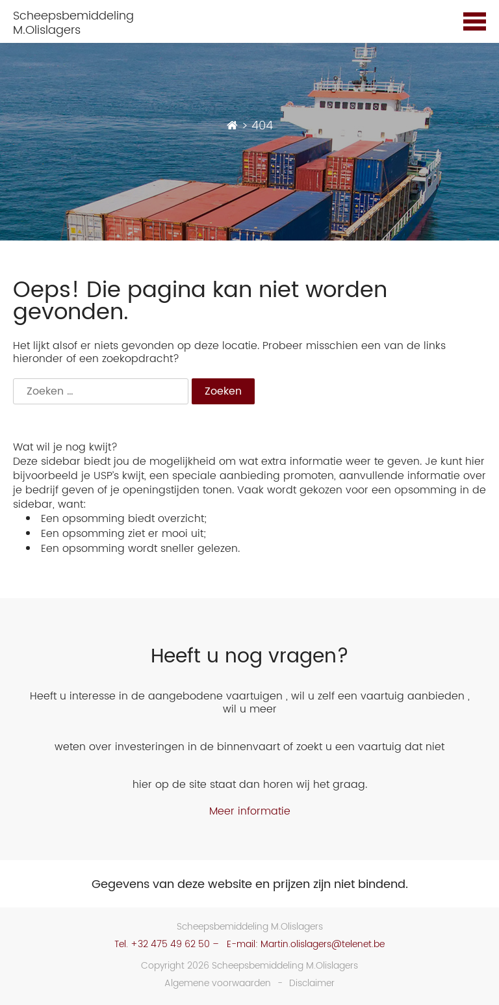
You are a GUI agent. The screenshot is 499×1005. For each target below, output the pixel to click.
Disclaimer (312, 983)
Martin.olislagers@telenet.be (323, 944)
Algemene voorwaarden (217, 983)
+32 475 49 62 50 (170, 944)
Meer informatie (249, 811)
